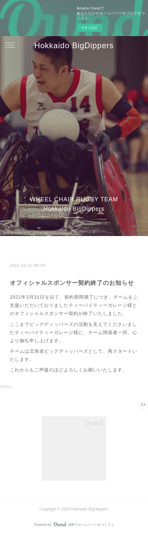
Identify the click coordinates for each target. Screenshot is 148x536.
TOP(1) (6, 387)
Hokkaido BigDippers (74, 45)
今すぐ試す (89, 28)
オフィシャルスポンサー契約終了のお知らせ (72, 283)
